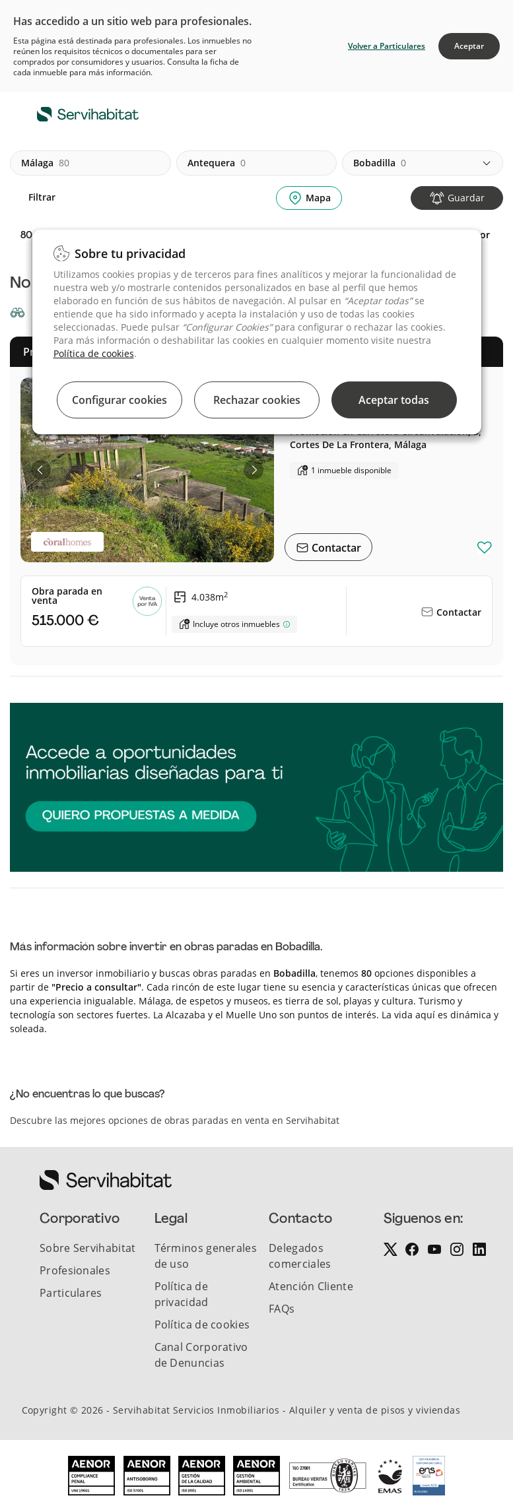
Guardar (466, 197)
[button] (41, 470)
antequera (217, 163)
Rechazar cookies (256, 400)
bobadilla (379, 163)
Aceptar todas (394, 400)
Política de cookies (93, 353)
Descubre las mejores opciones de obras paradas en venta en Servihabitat (174, 1120)
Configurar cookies (119, 400)
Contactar (335, 547)
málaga (45, 163)
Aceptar (469, 45)
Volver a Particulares (386, 45)
